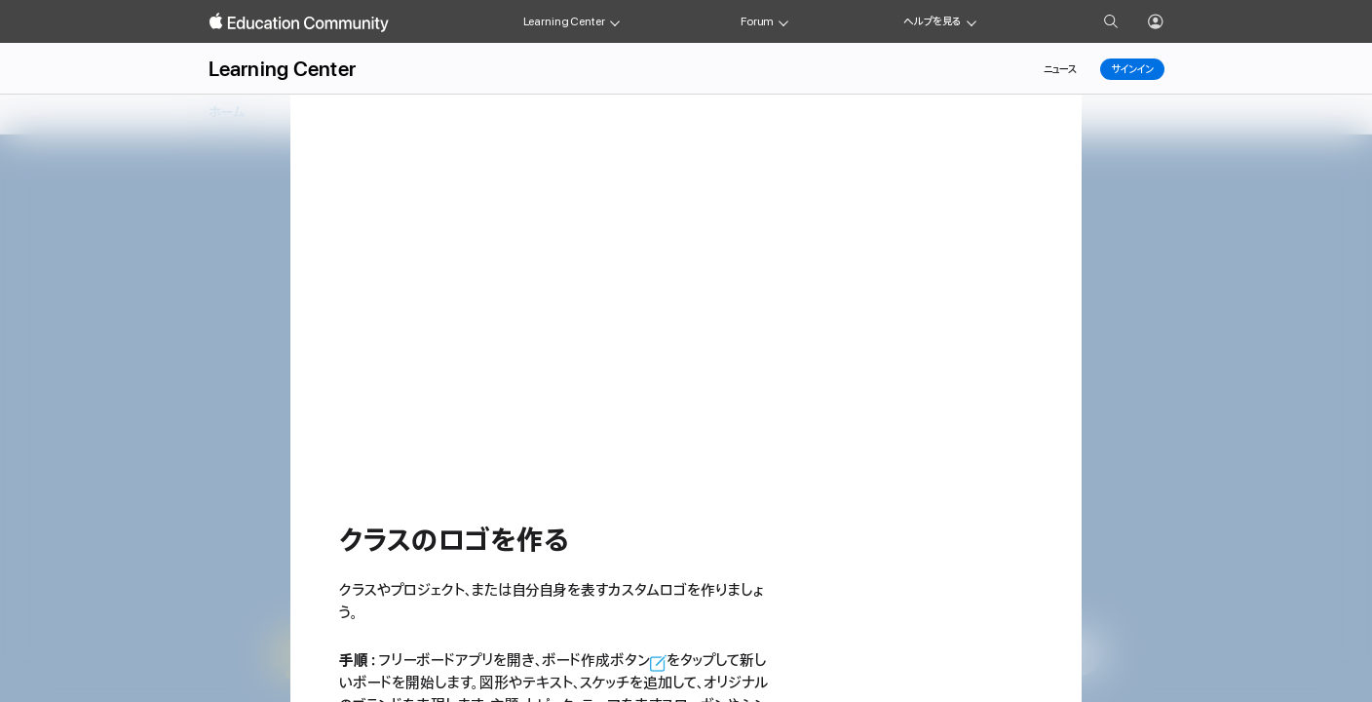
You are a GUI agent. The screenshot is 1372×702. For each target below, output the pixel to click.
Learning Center (564, 21)
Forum (757, 21)
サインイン (1132, 69)
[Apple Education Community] (299, 22)
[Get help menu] (971, 21)
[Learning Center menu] (615, 21)
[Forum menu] (783, 21)
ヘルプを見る (932, 21)
